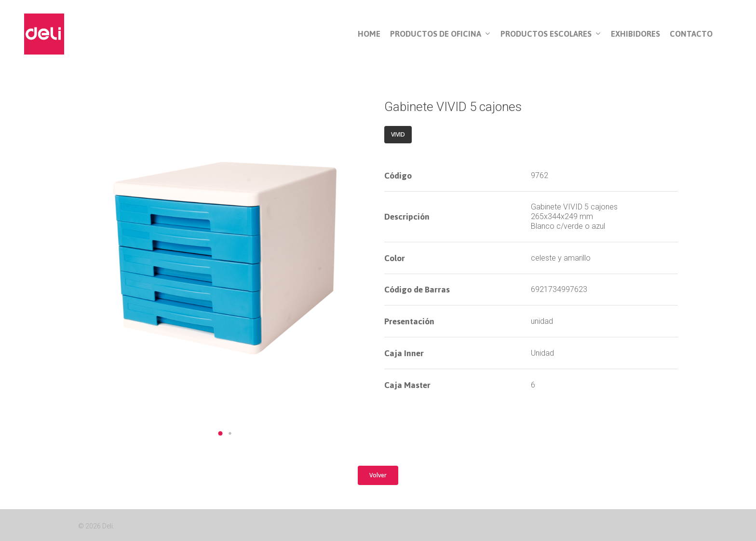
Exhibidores (635, 34)
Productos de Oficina (440, 34)
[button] (220, 433)
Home (369, 34)
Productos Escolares (550, 34)
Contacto (691, 34)
